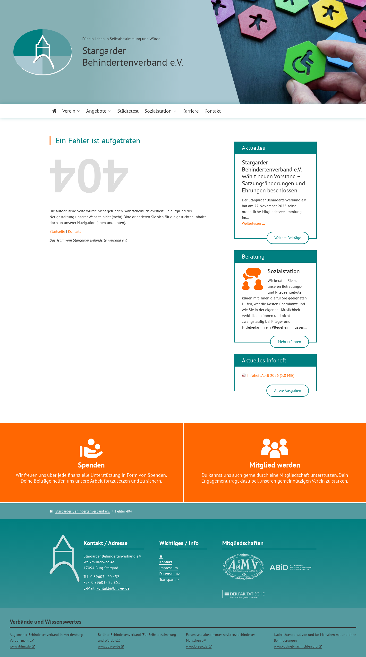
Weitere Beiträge (287, 237)
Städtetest (128, 111)
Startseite (57, 231)
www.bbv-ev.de (109, 646)
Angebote (96, 111)
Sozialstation (158, 111)
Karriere (190, 111)
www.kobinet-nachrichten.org (296, 646)
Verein (68, 111)
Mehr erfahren (289, 341)
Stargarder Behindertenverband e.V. (82, 511)
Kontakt (212, 111)
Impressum (168, 567)
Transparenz (169, 579)
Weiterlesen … (253, 223)
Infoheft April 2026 (270, 375)
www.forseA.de (196, 646)
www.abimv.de (20, 646)
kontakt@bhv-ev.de (112, 588)
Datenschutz (169, 573)
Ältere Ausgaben (287, 390)
